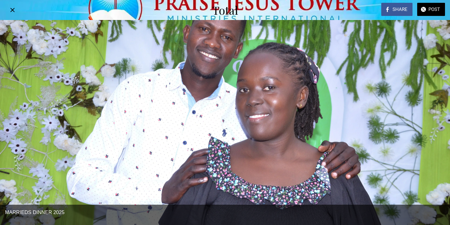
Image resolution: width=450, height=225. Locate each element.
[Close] (12, 10)
